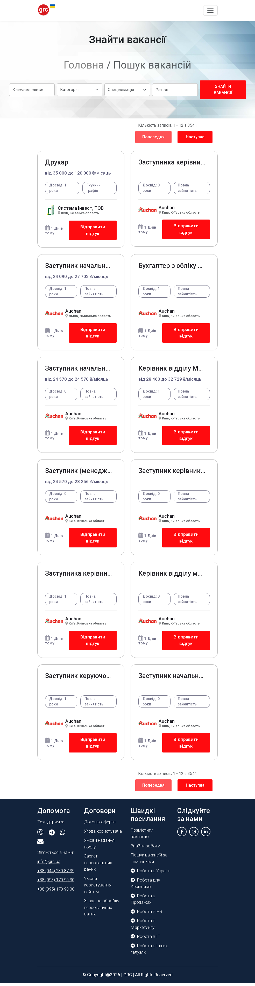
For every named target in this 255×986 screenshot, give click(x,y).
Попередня (153, 136)
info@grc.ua (48, 864)
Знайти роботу (145, 848)
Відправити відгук (92, 230)
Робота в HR (146, 914)
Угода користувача (103, 834)
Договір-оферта (100, 824)
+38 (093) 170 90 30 (55, 882)
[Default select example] (79, 89)
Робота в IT (145, 939)
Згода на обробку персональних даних (101, 910)
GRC (127, 977)
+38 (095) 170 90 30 (55, 891)
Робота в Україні (150, 873)
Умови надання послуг (99, 846)
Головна (84, 65)
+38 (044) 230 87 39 (55, 873)
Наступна (195, 136)
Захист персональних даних (98, 865)
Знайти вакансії (223, 89)
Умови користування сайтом (97, 888)
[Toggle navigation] (210, 10)
